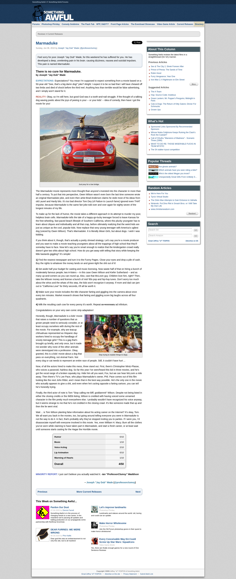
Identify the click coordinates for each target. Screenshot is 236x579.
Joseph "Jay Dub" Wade (68, 48)
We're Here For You (159, 193)
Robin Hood (156, 73)
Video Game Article (107, 545)
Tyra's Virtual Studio (159, 197)
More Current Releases (89, 491)
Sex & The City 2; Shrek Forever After (167, 66)
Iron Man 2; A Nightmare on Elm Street (168, 80)
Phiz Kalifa (67, 536)
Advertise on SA (192, 241)
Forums (36, 24)
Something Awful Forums (58, 2)
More (194, 84)
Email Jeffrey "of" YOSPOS (159, 241)
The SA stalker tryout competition (165, 149)
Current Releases (185, 24)
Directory (199, 24)
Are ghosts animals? (168, 166)
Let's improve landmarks (112, 507)
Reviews (41, 34)
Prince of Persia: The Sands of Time (166, 70)
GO (195, 230)
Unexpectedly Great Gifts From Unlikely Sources (178, 177)
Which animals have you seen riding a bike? (178, 170)
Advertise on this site (112, 574)
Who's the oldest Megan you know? (174, 173)
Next (138, 491)
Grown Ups (156, 110)
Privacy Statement (130, 574)
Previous (42, 491)
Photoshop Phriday (107, 510)
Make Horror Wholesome (112, 523)
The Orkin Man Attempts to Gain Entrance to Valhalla (174, 200)
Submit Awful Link (146, 574)
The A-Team (156, 92)
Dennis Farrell (68, 510)
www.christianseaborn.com (162, 209)
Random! (192, 213)
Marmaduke (47, 43)
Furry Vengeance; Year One (163, 76)
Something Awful (39, 2)
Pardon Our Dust (60, 507)
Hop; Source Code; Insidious (163, 95)
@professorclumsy (88, 48)
